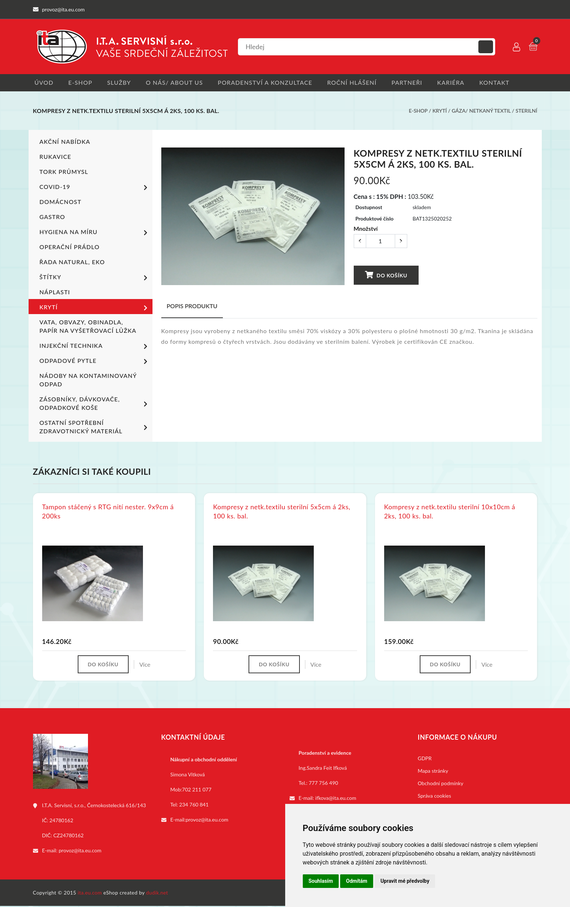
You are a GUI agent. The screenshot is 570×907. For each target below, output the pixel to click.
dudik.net (158, 893)
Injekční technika (95, 347)
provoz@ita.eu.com (80, 851)
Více (145, 665)
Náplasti (55, 292)
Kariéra (459, 82)
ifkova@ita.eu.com (335, 799)
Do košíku (386, 275)
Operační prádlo (70, 247)
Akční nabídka (65, 142)
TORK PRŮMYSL (64, 172)
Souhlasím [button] (321, 881)
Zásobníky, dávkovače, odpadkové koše (95, 404)
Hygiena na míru (95, 233)
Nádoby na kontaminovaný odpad (88, 380)
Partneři (414, 82)
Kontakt (505, 82)
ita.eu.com (90, 893)
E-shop (80, 82)
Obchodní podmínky (441, 784)
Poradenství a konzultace (270, 82)
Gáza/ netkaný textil (481, 111)
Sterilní (526, 111)
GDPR (425, 759)
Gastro (52, 217)
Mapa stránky (433, 772)
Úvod (42, 82)
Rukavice (55, 157)
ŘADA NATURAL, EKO (72, 262)
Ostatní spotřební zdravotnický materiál (95, 427)
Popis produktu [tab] (192, 306)
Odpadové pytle (95, 362)
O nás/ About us (177, 82)
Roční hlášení (358, 82)
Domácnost (60, 202)
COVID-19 (95, 188)
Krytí (440, 111)
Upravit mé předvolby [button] (404, 881)
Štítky (95, 278)
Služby (120, 82)
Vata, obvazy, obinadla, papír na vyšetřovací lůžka (88, 327)
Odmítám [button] (356, 881)
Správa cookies (434, 797)
